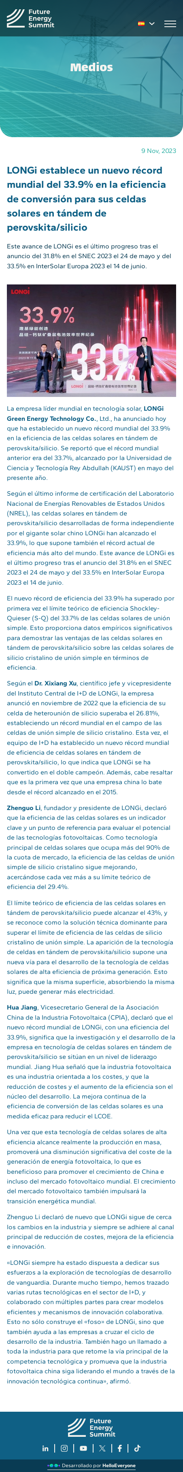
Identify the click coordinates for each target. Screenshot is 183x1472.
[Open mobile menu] (170, 24)
